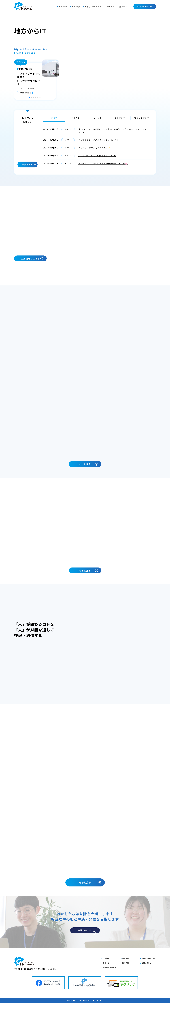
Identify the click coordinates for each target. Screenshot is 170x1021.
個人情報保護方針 (111, 984)
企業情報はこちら (36, 259)
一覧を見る (29, 164)
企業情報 (63, 6)
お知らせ (110, 6)
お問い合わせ (144, 6)
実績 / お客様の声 (93, 6)
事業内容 (76, 6)
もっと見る (90, 477)
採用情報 (123, 6)
